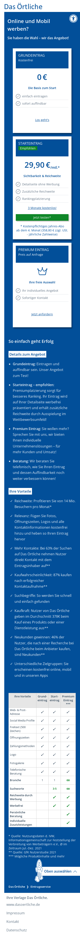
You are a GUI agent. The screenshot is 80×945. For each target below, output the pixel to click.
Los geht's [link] (42, 120)
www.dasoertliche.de (23, 904)
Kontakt (12, 921)
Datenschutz (16, 930)
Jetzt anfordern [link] (42, 314)
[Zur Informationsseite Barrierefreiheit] (73, 18)
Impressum (15, 913)
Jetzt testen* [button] (42, 217)
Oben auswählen (60, 871)
